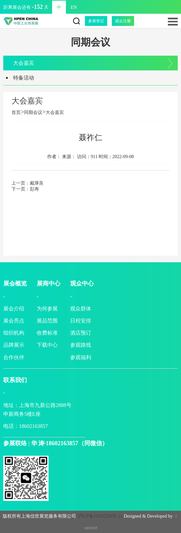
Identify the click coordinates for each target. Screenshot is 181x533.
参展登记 (96, 21)
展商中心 (48, 283)
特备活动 (23, 78)
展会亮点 (13, 320)
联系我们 (15, 380)
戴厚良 (37, 183)
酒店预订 (80, 333)
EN (74, 7)
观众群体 (80, 308)
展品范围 (47, 320)
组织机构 (13, 333)
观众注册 (123, 21)
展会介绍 (13, 308)
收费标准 (47, 333)
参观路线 (80, 345)
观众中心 (82, 283)
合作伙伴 (13, 357)
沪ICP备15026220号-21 (100, 516)
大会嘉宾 (23, 63)
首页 (17, 112)
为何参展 (47, 308)
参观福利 (80, 357)
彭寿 (34, 189)
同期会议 (33, 112)
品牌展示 (13, 345)
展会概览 (15, 283)
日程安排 (80, 320)
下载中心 (47, 345)
